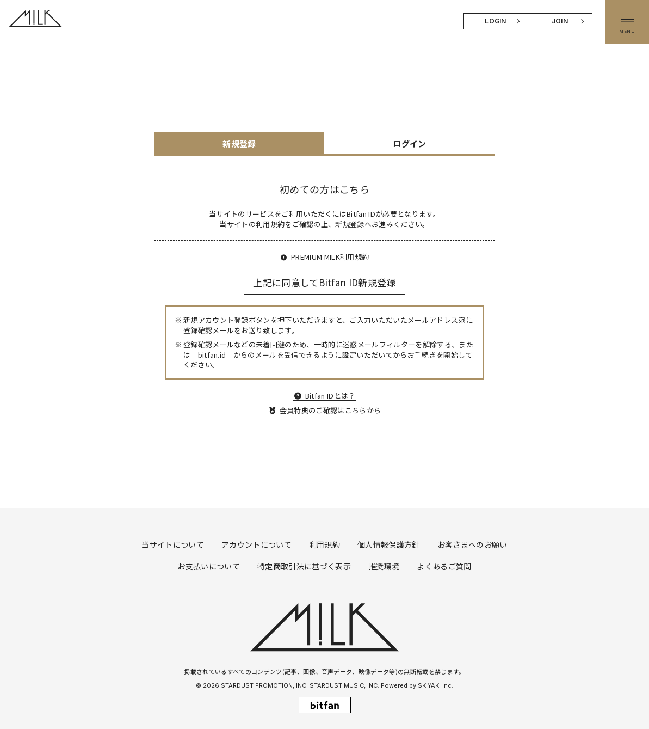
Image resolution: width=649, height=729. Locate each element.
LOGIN (495, 21)
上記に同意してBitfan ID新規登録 (324, 282)
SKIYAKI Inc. (435, 685)
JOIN (560, 21)
